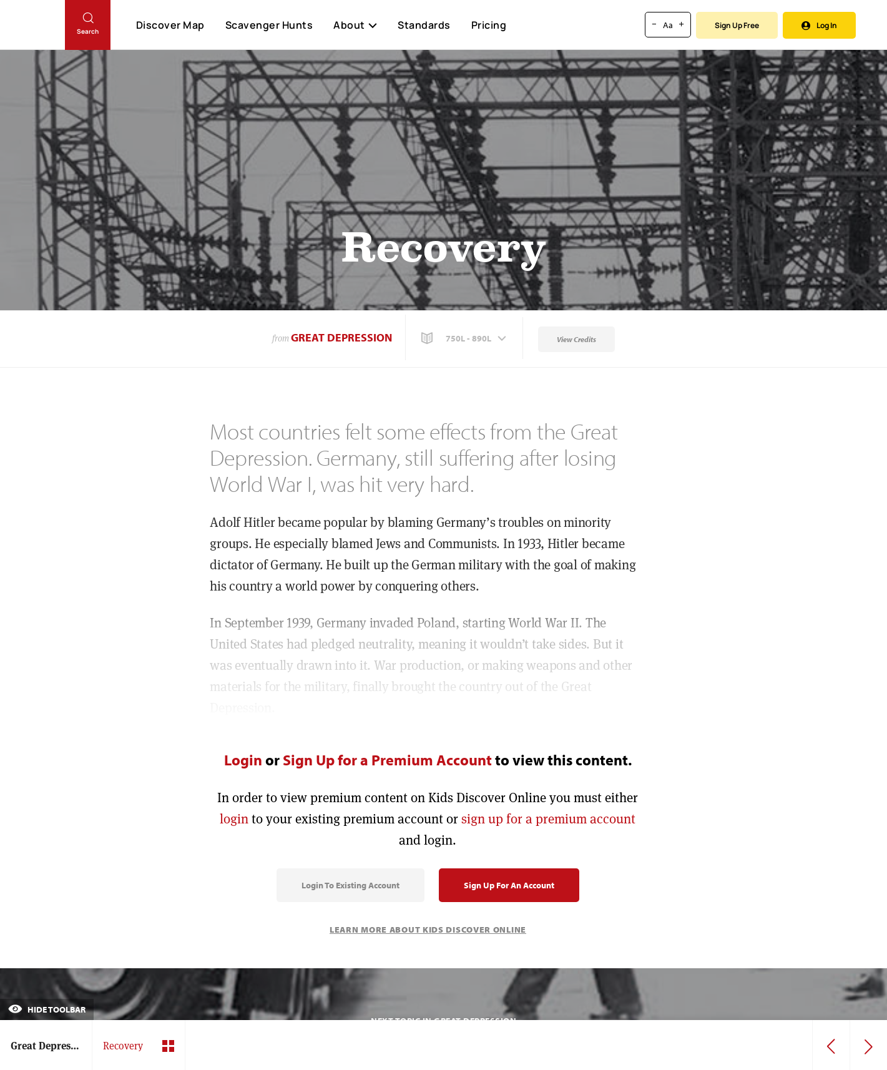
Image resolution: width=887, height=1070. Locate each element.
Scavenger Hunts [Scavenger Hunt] (268, 25)
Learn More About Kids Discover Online (428, 929)
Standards (424, 25)
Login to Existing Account (350, 885)
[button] (465, 338)
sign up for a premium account (548, 818)
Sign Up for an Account (509, 885)
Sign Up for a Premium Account (387, 759)
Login (243, 759)
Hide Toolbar (47, 1009)
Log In (819, 25)
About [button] (355, 25)
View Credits (576, 339)
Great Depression (341, 337)
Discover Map (170, 25)
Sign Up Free (737, 25)
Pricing (489, 25)
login (234, 818)
